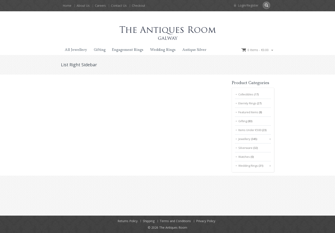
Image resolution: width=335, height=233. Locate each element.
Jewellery (244, 139)
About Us (83, 5)
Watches (244, 157)
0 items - (258, 50)
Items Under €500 (249, 130)
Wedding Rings (162, 49)
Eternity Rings (247, 103)
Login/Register (246, 5)
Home (67, 5)
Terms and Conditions (175, 221)
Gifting (100, 49)
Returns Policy (128, 221)
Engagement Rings (127, 49)
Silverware (245, 148)
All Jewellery (76, 49)
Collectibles (245, 94)
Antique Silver (194, 49)
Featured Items (248, 112)
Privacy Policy (205, 221)
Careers (100, 5)
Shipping (149, 221)
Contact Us (119, 5)
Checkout (138, 5)
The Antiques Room (173, 227)
